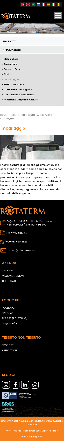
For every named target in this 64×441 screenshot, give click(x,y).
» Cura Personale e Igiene (17, 89)
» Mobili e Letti (10, 59)
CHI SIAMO (8, 270)
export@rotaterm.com (21, 250)
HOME (3, 115)
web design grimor (32, 436)
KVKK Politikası (14, 430)
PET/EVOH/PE (9, 323)
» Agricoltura (10, 64)
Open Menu (58, 15)
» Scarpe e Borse (11, 69)
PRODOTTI (9, 41)
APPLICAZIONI (12, 50)
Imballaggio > (8, 118)
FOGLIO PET (9, 307)
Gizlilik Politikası (49, 430)
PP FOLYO (7, 313)
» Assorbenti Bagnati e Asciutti (20, 99)
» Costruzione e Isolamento (18, 94)
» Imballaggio (10, 79)
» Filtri (5, 74)
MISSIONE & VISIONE (13, 275)
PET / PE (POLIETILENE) (14, 318)
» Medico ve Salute (13, 84)
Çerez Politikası (31, 430)
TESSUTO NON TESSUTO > (23, 115)
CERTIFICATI (9, 281)
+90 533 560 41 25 (16, 241)
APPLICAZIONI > (45, 115)
